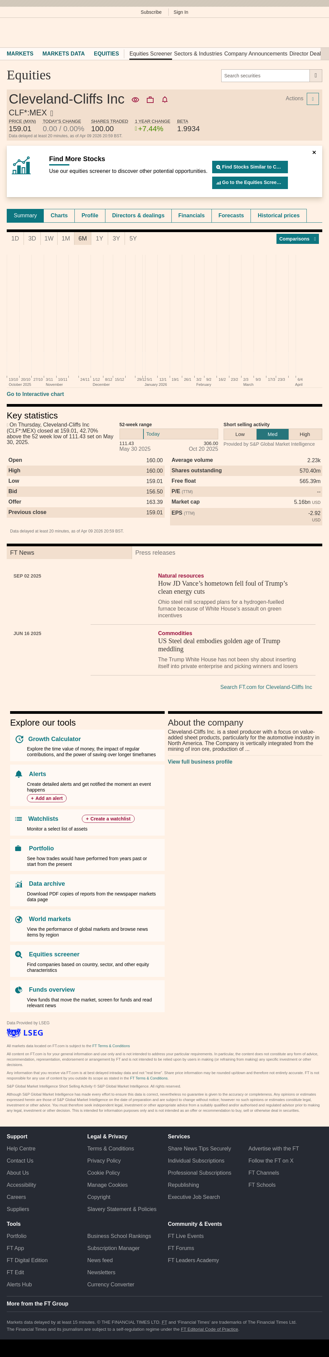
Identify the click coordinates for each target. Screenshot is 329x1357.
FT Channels (264, 1173)
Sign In (181, 12)
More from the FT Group (37, 1304)
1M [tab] (66, 238)
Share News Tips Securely (199, 1148)
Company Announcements (256, 54)
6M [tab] (82, 238)
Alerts (37, 774)
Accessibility (21, 1185)
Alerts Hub (19, 1284)
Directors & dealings (138, 215)
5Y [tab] (133, 238)
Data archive (47, 883)
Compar (297, 239)
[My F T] (314, 32)
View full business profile (200, 762)
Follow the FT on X (271, 1161)
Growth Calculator (54, 739)
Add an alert (49, 798)
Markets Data (63, 54)
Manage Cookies (107, 1185)
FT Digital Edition (27, 1260)
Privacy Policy (104, 1161)
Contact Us (20, 1161)
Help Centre (21, 1148)
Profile (89, 215)
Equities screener (54, 954)
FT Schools (262, 1185)
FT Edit (15, 1272)
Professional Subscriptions (200, 1173)
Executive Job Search (194, 1197)
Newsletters (101, 1272)
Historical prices (279, 215)
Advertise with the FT (274, 1148)
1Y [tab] (99, 238)
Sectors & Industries (198, 54)
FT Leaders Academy (193, 1260)
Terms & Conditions (110, 1148)
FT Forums (181, 1248)
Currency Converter (110, 1284)
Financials (191, 215)
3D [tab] (32, 238)
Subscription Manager (113, 1248)
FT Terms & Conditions (111, 1046)
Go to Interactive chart (35, 394)
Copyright (98, 1197)
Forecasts (231, 215)
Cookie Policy (103, 1173)
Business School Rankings (119, 1236)
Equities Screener (150, 54)
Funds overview (52, 989)
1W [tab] (49, 238)
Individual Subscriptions (196, 1161)
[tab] (25, 215)
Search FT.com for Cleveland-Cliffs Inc (266, 687)
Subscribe (151, 12)
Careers (16, 1197)
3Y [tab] (116, 238)
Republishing (183, 1185)
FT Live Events (186, 1236)
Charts (59, 215)
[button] (10, 32)
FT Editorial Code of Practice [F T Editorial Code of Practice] (209, 1329)
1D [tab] (15, 238)
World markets (50, 919)
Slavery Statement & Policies (121, 1209)
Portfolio (41, 848)
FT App (15, 1248)
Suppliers (18, 1209)
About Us (18, 1173)
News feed (100, 1260)
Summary (25, 215)
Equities (106, 54)
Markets (20, 54)
